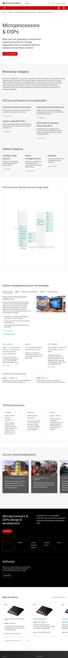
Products (10, 12)
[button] (4, 8)
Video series (11, 426)
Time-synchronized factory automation (44, 477)
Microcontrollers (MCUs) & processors (25, 12)
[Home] (11, 3)
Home (4, 12)
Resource (57, 426)
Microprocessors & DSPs (44, 12)
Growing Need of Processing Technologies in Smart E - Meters (57, 349)
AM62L (4, 378)
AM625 (38, 378)
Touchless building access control (15, 477)
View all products (10, 54)
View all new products (59, 597)
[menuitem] (58, 8)
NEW (10, 378)
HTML (8, 365)
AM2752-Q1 (44, 619)
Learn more (8, 116)
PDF (3, 365)
